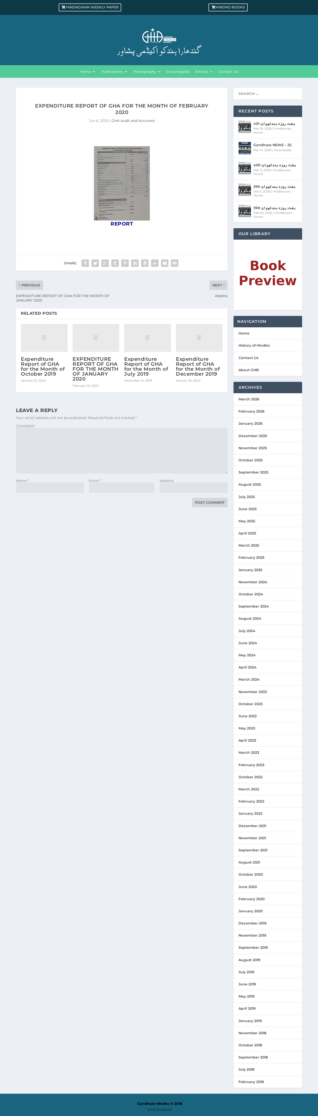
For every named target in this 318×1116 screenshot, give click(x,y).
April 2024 (247, 667)
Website (166, 480)
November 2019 (252, 935)
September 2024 (253, 606)
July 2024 (246, 631)
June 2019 (247, 984)
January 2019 (250, 1021)
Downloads (282, 150)
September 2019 (253, 947)
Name (22, 480)
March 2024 (249, 679)
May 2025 (246, 521)
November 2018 (252, 1033)
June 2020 (247, 887)
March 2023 (248, 752)
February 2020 (251, 899)
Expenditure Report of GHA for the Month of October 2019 (43, 366)
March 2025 (248, 545)
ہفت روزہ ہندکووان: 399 (274, 186)
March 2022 (248, 789)
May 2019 (246, 996)
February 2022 (251, 801)
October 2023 (250, 704)
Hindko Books (230, 7)
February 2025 (251, 557)
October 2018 (250, 1045)
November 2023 (252, 692)
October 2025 (250, 460)
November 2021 (252, 838)
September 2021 (253, 850)
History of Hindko (254, 345)
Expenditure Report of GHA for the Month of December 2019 (198, 366)
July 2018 (246, 1069)
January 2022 (250, 813)
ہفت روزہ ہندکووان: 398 (274, 208)
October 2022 (250, 777)
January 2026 (250, 423)
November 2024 (252, 582)
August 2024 (249, 618)
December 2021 (252, 826)
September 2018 (253, 1057)
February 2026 (251, 411)
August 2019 (249, 960)
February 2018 (251, 1082)
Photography (144, 72)
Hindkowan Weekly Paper (92, 7)
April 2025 (247, 533)
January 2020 (250, 911)
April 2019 (247, 1008)
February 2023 (251, 765)
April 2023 (247, 740)
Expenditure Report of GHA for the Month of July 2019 (146, 366)
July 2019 (246, 972)
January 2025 (250, 570)
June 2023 (247, 716)
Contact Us (228, 72)
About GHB (248, 370)
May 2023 (246, 728)
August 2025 (249, 484)
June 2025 (247, 509)
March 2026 (248, 399)
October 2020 (250, 874)
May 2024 (247, 655)
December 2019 (252, 923)
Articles (201, 72)
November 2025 (252, 448)
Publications (112, 72)
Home (85, 72)
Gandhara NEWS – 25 (272, 145)
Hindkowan (282, 128)
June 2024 (247, 643)
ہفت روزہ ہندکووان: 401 (274, 123)
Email (95, 480)
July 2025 (246, 497)
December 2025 (252, 436)
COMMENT (25, 426)
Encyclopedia (178, 72)
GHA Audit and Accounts (133, 120)
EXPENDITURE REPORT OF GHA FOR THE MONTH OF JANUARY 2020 (96, 369)
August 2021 (249, 862)
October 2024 (250, 594)
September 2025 (253, 472)
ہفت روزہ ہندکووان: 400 (274, 165)
